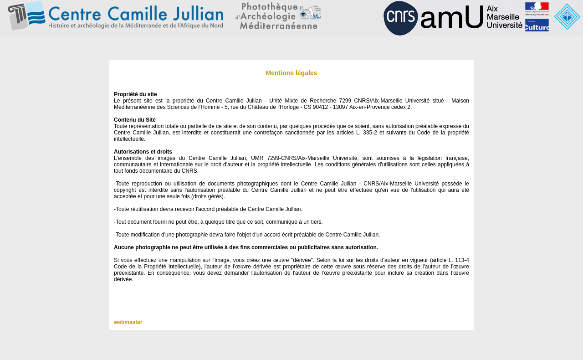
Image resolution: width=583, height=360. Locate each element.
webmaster (128, 322)
